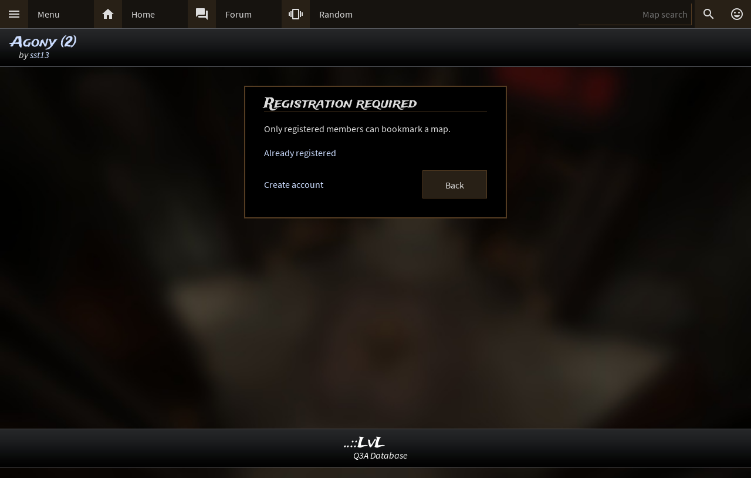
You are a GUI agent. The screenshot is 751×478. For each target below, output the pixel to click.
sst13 (39, 54)
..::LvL (364, 443)
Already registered (300, 153)
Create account (293, 184)
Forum (238, 14)
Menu (49, 14)
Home (143, 14)
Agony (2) (44, 42)
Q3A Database (380, 455)
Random (336, 14)
